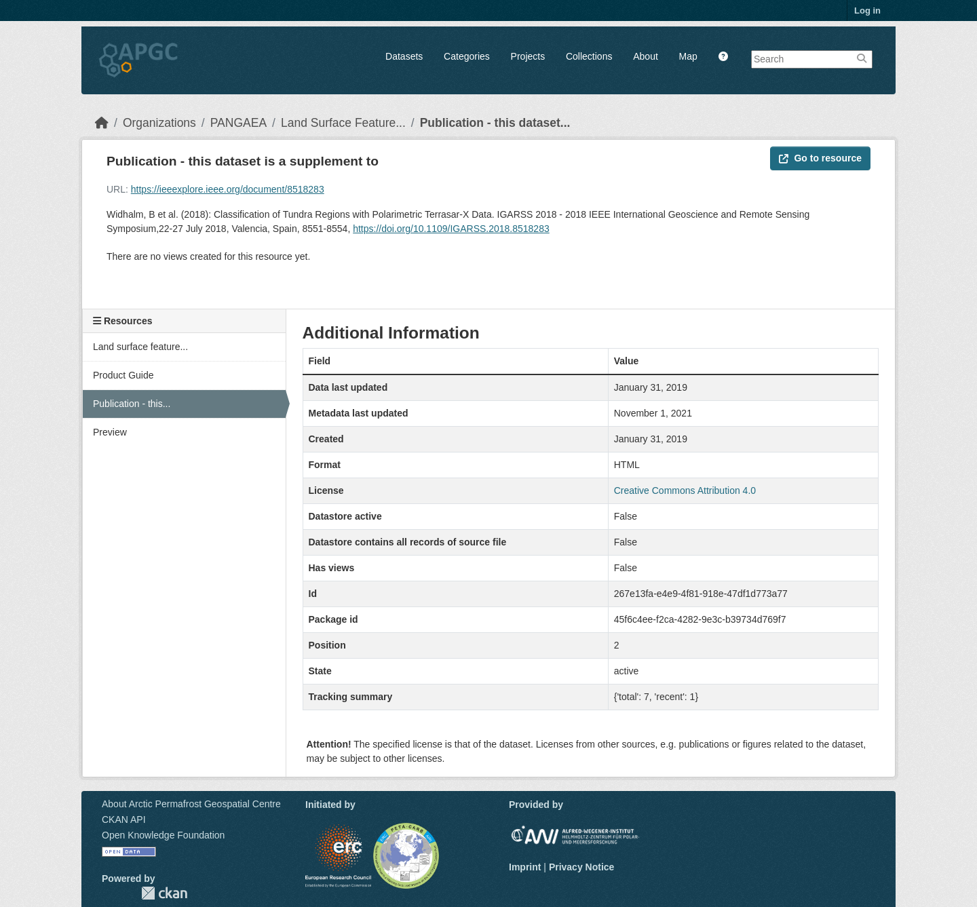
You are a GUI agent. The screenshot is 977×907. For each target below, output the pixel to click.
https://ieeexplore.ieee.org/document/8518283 (227, 189)
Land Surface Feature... (343, 123)
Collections (589, 56)
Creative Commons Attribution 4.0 (685, 490)
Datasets (404, 56)
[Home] (102, 123)
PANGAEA (238, 123)
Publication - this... (131, 403)
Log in (867, 10)
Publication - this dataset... (495, 123)
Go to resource (820, 158)
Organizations (159, 123)
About (645, 56)
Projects (528, 56)
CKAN (164, 893)
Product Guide (123, 375)
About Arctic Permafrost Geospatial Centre (191, 803)
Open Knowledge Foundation (163, 835)
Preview (110, 432)
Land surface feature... (140, 346)
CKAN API (124, 819)
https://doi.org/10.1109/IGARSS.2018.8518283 (451, 228)
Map (688, 56)
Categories (467, 56)
